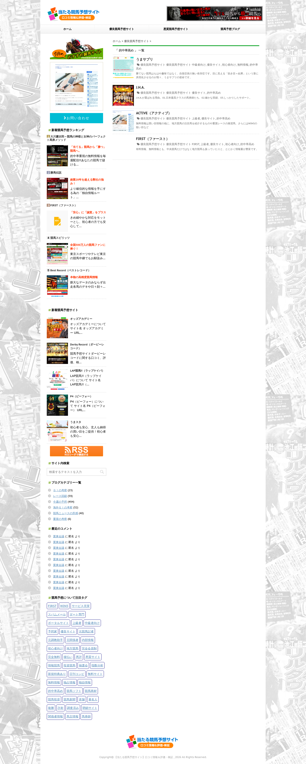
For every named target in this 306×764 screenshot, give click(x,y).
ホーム (67, 29)
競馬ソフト (74, 691)
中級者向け (199, 64)
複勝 (51, 708)
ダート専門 (76, 614)
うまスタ (75, 422)
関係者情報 (55, 716)
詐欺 (61, 708)
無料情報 (242, 64)
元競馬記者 (86, 631)
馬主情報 (72, 716)
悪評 (79, 657)
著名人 (92, 699)
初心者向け (229, 64)
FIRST (195, 144)
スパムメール (57, 614)
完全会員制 (89, 648)
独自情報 (85, 682)
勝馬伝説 (55, 172)
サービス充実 (81, 606)
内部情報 (88, 640)
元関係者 (72, 640)
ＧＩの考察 (60, 490)
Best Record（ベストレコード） (70, 270)
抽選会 (83, 665)
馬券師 (86, 716)
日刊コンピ (76, 674)
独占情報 (69, 682)
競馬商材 (91, 691)
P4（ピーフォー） (81, 396)
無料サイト (95, 674)
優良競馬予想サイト (121, 29)
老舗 (82, 699)
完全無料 (54, 657)
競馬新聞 (69, 699)
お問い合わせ (76, 118)
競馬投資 (54, 699)
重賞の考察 (60, 519)
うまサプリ (144, 59)
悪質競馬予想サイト (175, 29)
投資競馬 (69, 665)
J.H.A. (140, 87)
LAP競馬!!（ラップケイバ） (87, 370)
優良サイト (214, 64)
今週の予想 (60, 502)
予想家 (52, 631)
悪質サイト (92, 657)
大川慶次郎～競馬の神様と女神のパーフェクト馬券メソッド (76, 138)
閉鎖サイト (89, 708)
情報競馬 (54, 665)
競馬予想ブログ (230, 29)
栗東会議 (58, 536)
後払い (68, 657)
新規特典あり (57, 674)
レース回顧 (60, 496)
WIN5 (64, 606)
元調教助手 (55, 640)
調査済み (73, 708)
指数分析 (97, 665)
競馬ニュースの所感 (65, 513)
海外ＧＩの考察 (62, 507)
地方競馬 (72, 648)
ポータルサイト (58, 623)
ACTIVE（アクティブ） (153, 113)
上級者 (196, 118)
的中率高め (214, 93)
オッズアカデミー (81, 319)
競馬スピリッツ (60, 238)
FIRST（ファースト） (152, 139)
